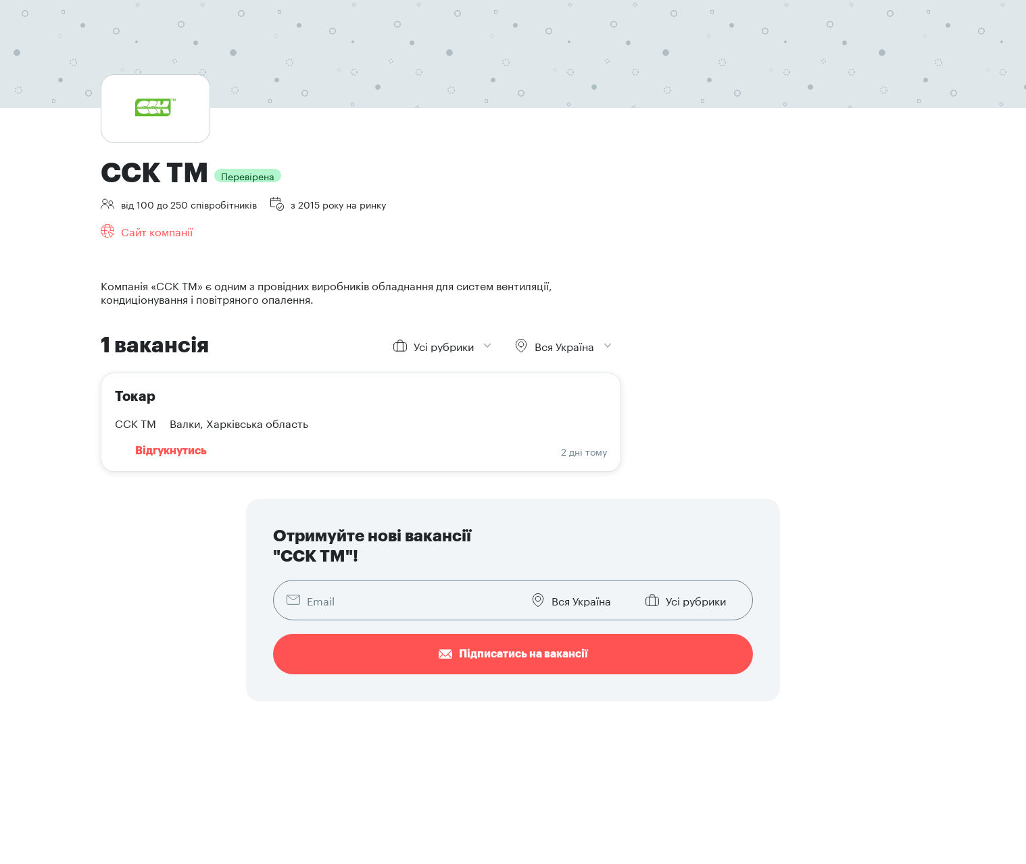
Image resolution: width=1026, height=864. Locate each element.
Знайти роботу (357, 666)
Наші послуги (537, 706)
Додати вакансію (545, 666)
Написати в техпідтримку (733, 706)
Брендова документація (729, 686)
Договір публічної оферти (330, 823)
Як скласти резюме (368, 706)
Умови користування (228, 823)
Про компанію (708, 666)
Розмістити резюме (369, 686)
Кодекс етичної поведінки (157, 843)
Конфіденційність (141, 823)
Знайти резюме (542, 686)
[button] (878, 653)
